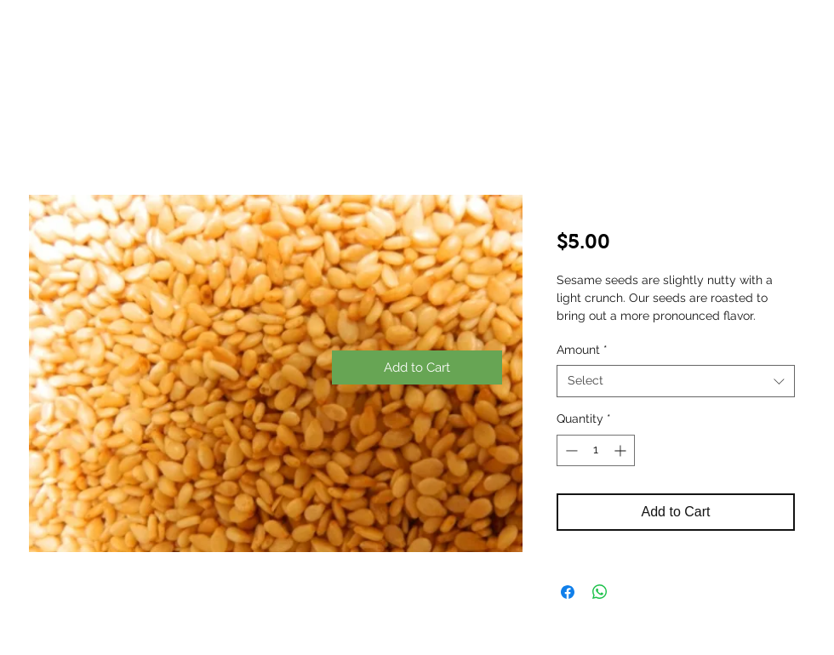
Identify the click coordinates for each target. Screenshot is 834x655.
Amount (582, 349)
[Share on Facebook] (567, 592)
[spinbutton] (595, 450)
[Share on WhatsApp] (600, 592)
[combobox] (676, 381)
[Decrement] (569, 450)
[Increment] (621, 450)
